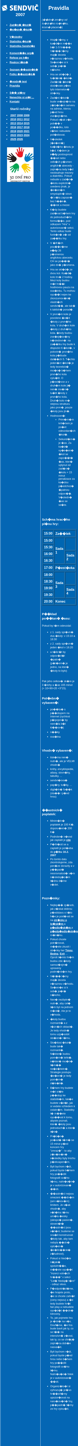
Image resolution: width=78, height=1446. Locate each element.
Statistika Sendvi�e (22, 46)
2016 (13, 127)
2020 (20, 131)
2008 (20, 115)
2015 (26, 123)
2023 (20, 135)
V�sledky (16, 36)
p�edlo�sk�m (60, 927)
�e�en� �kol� (21, 29)
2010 (13, 119)
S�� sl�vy (17, 92)
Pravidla (15, 85)
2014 (20, 123)
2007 (13, 115)
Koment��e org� (22, 53)
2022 (13, 135)
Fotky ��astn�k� (22, 74)
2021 (26, 131)
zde (68, 840)
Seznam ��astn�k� (24, 69)
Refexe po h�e (19, 57)
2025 (13, 139)
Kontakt (14, 101)
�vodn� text (18, 81)
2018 (26, 127)
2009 (26, 115)
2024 (26, 135)
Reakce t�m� (19, 62)
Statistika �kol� (20, 41)
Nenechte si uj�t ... (22, 97)
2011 (20, 119)
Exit (62, 953)
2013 (13, 123)
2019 (13, 131)
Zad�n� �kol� (20, 24)
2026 (20, 139)
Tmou (69, 950)
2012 (26, 119)
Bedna (54, 953)
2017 (20, 127)
